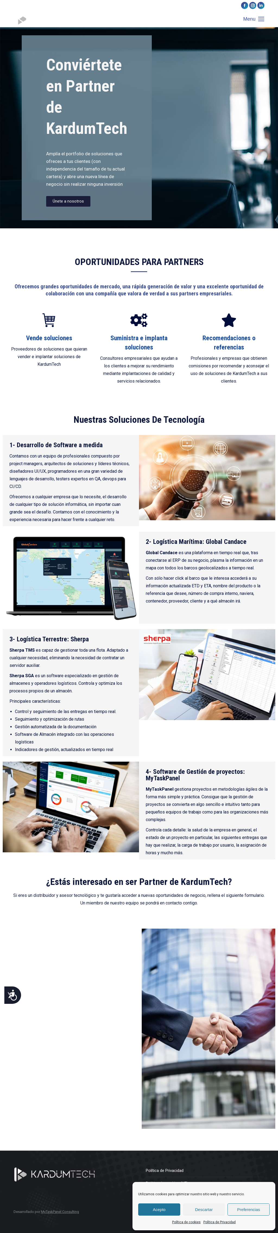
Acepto (159, 1209)
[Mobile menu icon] (253, 19)
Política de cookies (186, 1222)
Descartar (204, 1209)
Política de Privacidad (219, 1222)
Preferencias (248, 1209)
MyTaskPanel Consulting (60, 1212)
